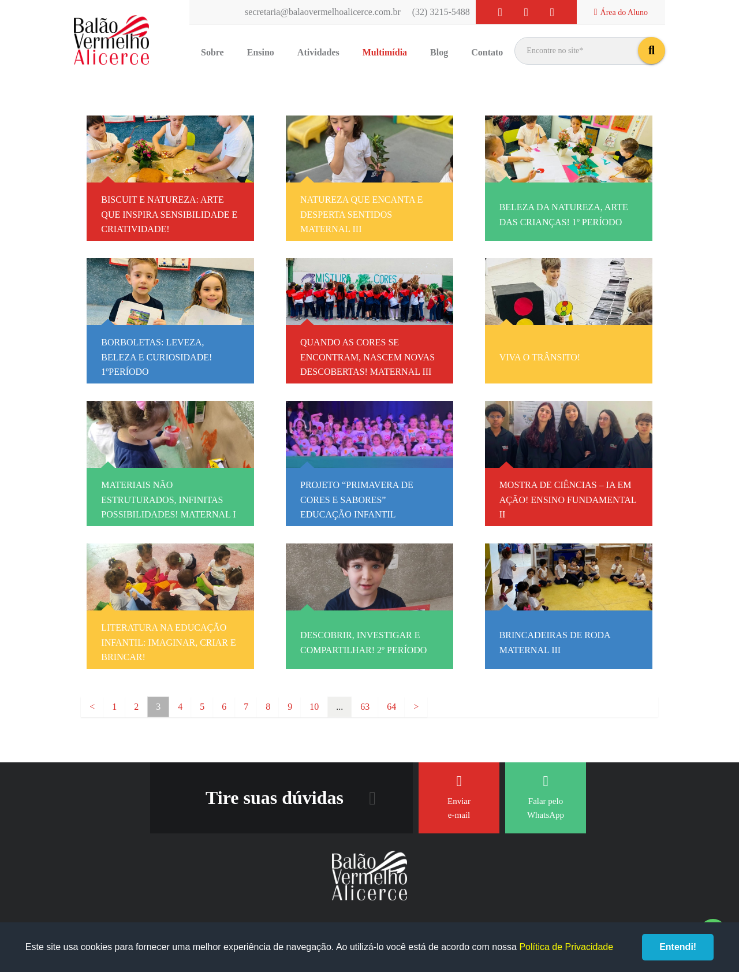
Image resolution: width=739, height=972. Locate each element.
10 (314, 707)
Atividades (318, 52)
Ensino (260, 52)
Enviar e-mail (459, 797)
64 (391, 707)
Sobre (212, 52)
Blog (439, 52)
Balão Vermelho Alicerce (111, 40)
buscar (651, 50)
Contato (487, 52)
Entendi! (677, 947)
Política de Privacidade (566, 947)
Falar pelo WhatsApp (545, 797)
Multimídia (385, 52)
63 (365, 707)
